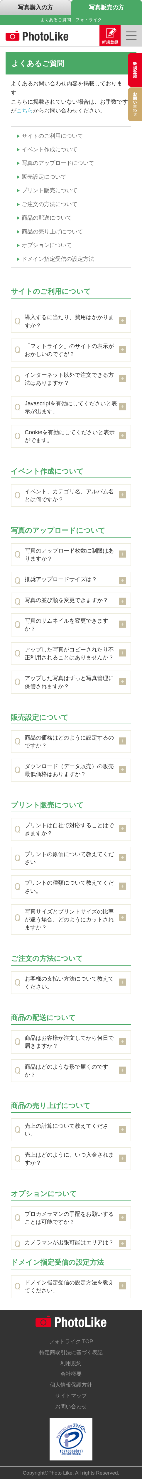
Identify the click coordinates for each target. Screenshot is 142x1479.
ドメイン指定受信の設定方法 (58, 259)
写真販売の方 (106, 7)
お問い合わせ (71, 1406)
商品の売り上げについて (52, 231)
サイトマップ (71, 1395)
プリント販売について (49, 190)
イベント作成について (49, 149)
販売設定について (44, 176)
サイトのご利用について (52, 135)
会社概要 (71, 1374)
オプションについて (47, 245)
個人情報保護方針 (71, 1385)
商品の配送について (47, 217)
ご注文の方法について (49, 204)
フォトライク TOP (71, 1341)
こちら (24, 110)
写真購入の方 (35, 7)
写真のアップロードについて (58, 163)
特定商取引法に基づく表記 (71, 1352)
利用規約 (71, 1363)
